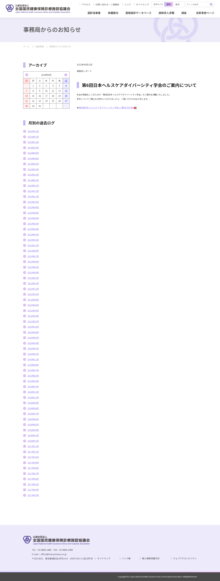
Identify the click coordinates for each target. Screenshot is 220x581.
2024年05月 (33, 163)
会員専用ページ (205, 13)
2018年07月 (33, 413)
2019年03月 (33, 386)
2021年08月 (33, 299)
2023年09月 (33, 207)
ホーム (26, 46)
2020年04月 (33, 343)
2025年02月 (33, 131)
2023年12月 (33, 191)
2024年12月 (33, 142)
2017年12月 (33, 446)
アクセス (86, 4)
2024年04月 (33, 169)
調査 (184, 13)
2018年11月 (33, 397)
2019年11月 (33, 359)
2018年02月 (33, 435)
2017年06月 (33, 478)
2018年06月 (33, 419)
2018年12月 (33, 391)
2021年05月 (33, 310)
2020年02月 (33, 354)
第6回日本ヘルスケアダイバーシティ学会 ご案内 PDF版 (108, 107)
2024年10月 (33, 147)
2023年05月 (33, 223)
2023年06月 (33, 218)
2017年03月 (33, 495)
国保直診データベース (138, 13)
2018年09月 (33, 402)
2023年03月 (33, 234)
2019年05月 (33, 375)
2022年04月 (33, 272)
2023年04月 (33, 229)
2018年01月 (33, 440)
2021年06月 (33, 305)
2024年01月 (33, 185)
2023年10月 (33, 201)
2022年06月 (33, 261)
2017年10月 (33, 457)
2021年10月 (33, 294)
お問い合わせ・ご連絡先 (107, 4)
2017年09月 (33, 462)
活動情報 (39, 46)
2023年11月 (33, 196)
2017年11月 (33, 451)
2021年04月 (33, 315)
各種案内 (113, 13)
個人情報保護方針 (151, 558)
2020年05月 (33, 337)
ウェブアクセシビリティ (185, 558)
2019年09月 (33, 364)
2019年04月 (33, 381)
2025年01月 (33, 136)
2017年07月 (33, 473)
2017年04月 (33, 489)
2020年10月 (33, 326)
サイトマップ (142, 4)
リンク (127, 4)
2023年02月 (33, 239)
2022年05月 (33, 267)
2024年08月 (33, 158)
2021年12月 (33, 288)
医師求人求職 (166, 13)
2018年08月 (33, 408)
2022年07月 (33, 256)
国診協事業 (94, 13)
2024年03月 (33, 174)
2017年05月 (33, 484)
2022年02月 (33, 283)
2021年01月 (33, 321)
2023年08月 (33, 212)
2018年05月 (33, 424)
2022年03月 (33, 277)
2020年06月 (33, 332)
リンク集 (126, 558)
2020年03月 (33, 348)
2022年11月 (33, 245)
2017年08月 (33, 467)
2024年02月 (33, 180)
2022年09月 (33, 250)
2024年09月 (33, 153)
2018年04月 (33, 430)
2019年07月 (33, 370)
